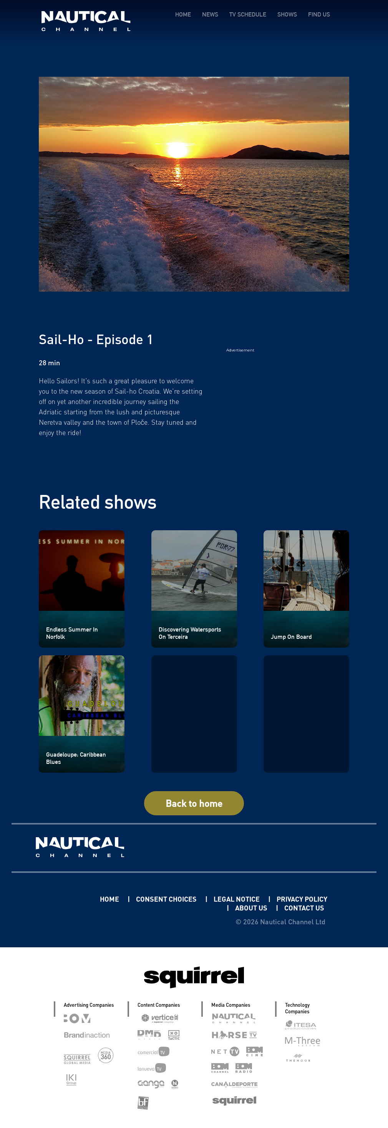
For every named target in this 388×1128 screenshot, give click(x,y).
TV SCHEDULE (247, 14)
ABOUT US (252, 907)
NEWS (210, 14)
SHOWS (287, 14)
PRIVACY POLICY (302, 898)
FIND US (319, 14)
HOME (183, 14)
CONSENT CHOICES (167, 898)
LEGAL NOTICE (237, 898)
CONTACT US (304, 907)
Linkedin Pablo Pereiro (52, 898)
